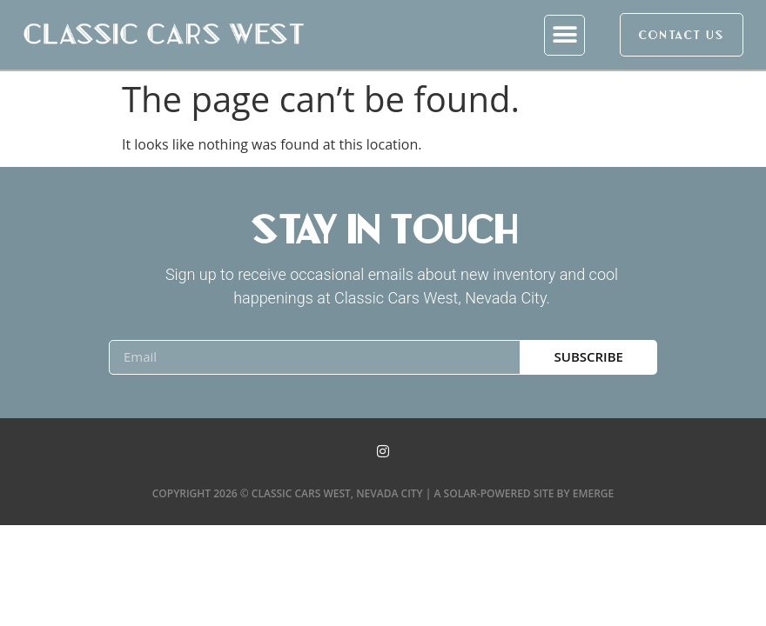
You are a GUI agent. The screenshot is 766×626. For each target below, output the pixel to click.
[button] (564, 35)
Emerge (594, 493)
